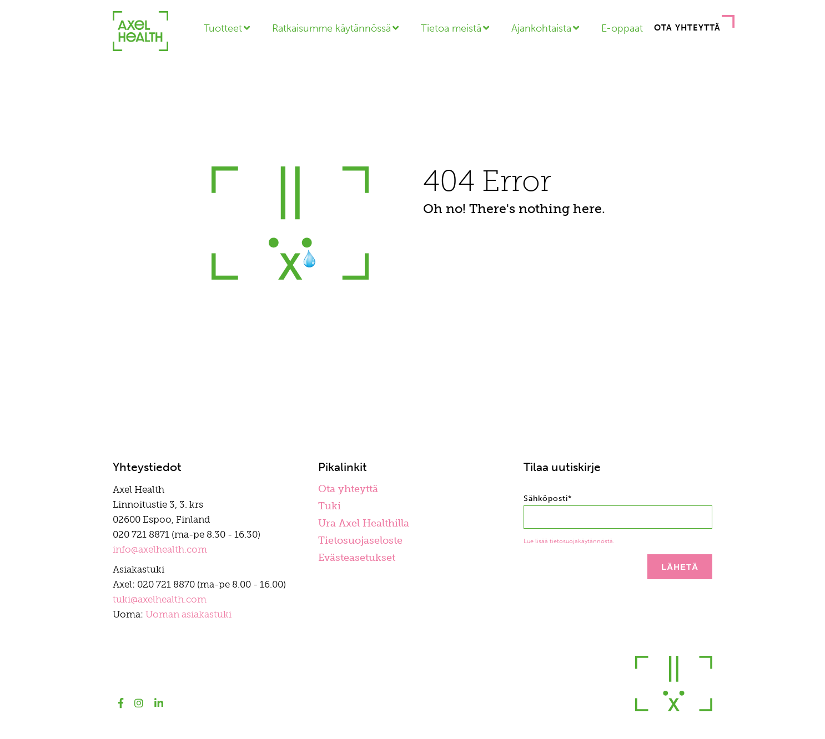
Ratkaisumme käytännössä (331, 28)
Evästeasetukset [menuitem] (356, 557)
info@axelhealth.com (160, 549)
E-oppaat (622, 28)
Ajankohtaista (541, 28)
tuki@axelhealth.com (160, 599)
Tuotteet (223, 28)
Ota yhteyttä (687, 28)
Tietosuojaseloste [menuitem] (360, 540)
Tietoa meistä (451, 28)
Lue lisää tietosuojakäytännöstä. (569, 541)
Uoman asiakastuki (188, 614)
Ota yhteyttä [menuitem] (348, 489)
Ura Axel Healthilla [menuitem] (363, 523)
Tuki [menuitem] (329, 506)
